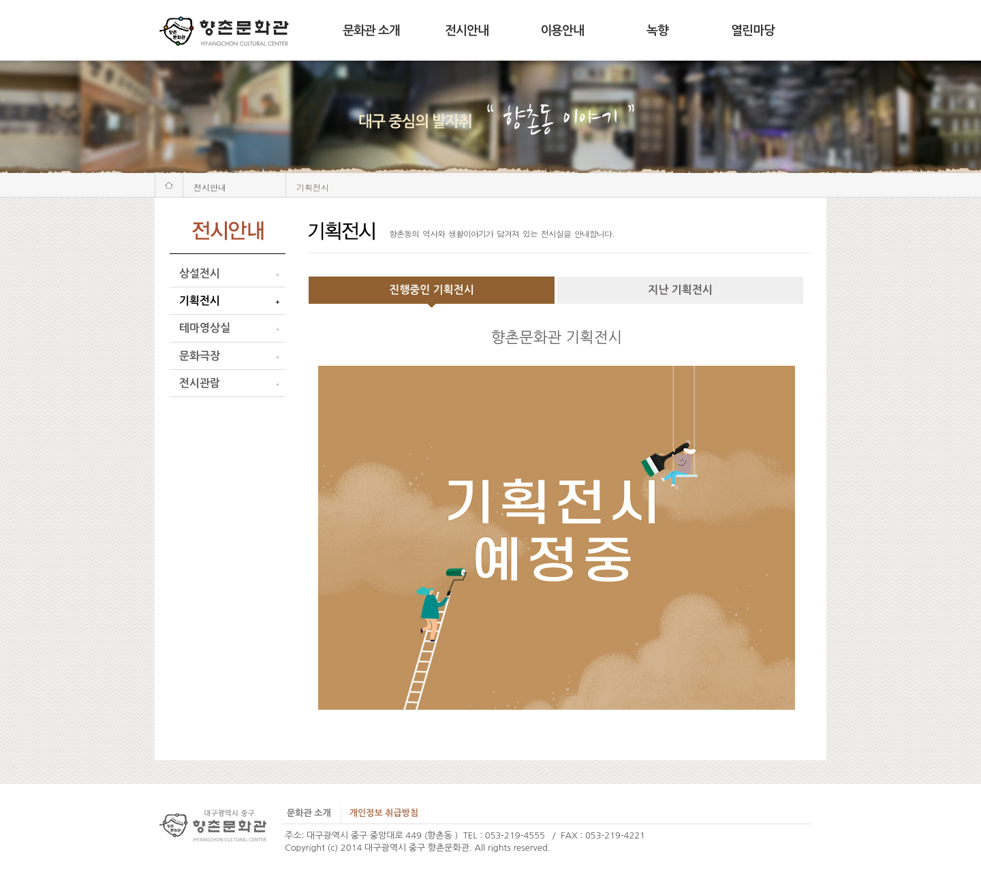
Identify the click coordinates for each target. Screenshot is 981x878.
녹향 (657, 31)
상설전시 (199, 273)
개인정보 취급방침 (383, 813)
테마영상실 (204, 328)
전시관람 (199, 383)
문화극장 (199, 356)
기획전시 (199, 301)
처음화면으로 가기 (169, 185)
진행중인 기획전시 (431, 290)
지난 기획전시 (680, 290)
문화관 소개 (371, 31)
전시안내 (466, 31)
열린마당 (753, 31)
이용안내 (562, 31)
